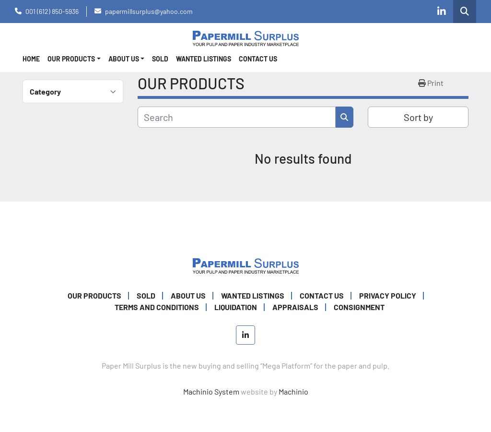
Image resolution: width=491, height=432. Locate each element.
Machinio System (211, 391)
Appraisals (295, 307)
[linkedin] (441, 11)
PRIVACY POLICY (387, 295)
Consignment (359, 307)
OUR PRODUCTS (71, 59)
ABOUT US (188, 295)
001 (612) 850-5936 (52, 11)
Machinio (293, 391)
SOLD (160, 59)
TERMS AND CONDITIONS (157, 307)
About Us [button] (123, 59)
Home (31, 59)
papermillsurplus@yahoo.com (149, 11)
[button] (74, 59)
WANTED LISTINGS (203, 59)
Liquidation (235, 307)
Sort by (418, 117)
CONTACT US (258, 59)
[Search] (237, 117)
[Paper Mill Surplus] (246, 264)
